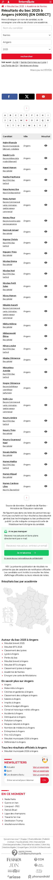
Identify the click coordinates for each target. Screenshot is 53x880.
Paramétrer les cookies (31, 845)
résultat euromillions (15, 824)
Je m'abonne (24, 553)
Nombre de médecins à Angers (19, 728)
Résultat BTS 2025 (13, 647)
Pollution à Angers (13, 720)
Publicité (46, 839)
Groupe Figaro (23, 847)
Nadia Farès (10, 799)
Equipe (24, 839)
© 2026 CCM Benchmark (40, 847)
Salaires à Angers (12, 699)
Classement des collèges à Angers (20, 695)
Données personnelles (12, 845)
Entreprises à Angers (14, 731)
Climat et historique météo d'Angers (21, 709)
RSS (31, 842)
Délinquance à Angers (14, 717)
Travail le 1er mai (12, 817)
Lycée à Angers (11, 654)
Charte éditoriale (34, 839)
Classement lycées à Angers (18, 668)
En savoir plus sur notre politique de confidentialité (23, 558)
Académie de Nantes (37, 6)
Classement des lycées (15, 650)
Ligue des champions (15, 813)
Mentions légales (9, 847)
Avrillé (16, 62)
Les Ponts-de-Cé (9, 65)
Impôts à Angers (12, 702)
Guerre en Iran (11, 803)
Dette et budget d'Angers (16, 706)
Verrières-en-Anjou (29, 65)
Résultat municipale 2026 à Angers (21, 738)
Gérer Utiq (45, 845)
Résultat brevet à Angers (16, 661)
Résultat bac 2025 (15, 6)
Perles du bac (10, 657)
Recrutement (39, 842)
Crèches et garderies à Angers (18, 692)
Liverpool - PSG (12, 806)
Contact (11, 842)
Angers (7, 684)
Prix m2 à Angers (12, 735)
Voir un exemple (41, 767)
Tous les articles (22, 842)
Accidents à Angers (13, 713)
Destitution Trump (14, 820)
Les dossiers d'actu (14, 774)
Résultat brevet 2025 (14, 643)
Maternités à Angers (14, 688)
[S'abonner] (26, 780)
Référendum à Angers (15, 742)
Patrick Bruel (11, 810)
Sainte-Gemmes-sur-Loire (33, 62)
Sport (8, 771)
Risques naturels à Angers (16, 724)
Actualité (9, 767)
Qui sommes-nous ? (12, 839)
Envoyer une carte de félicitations (20, 675)
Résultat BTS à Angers (15, 665)
